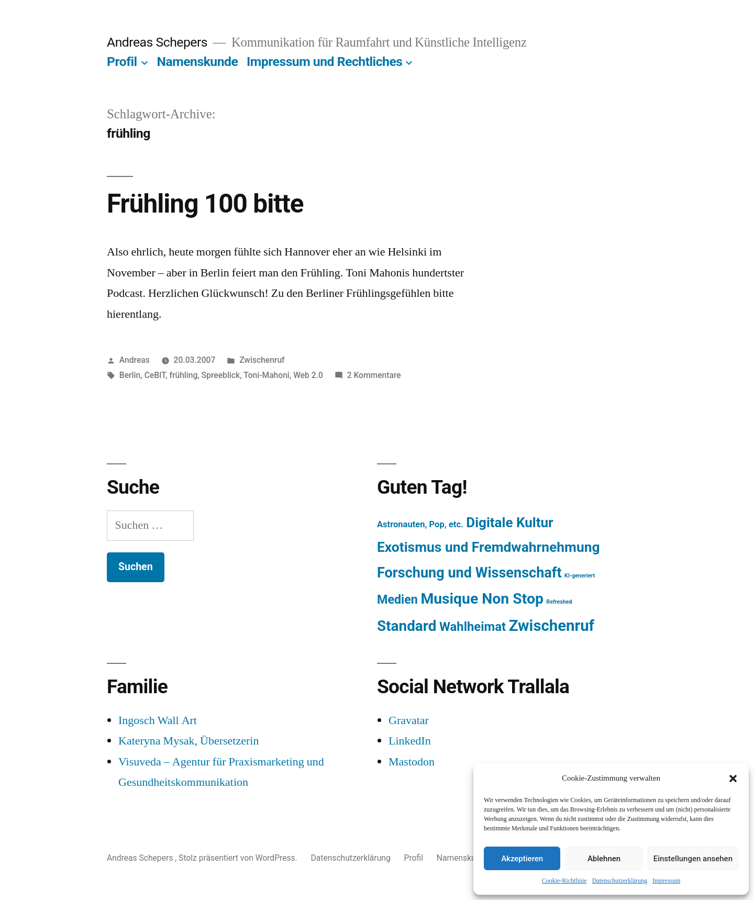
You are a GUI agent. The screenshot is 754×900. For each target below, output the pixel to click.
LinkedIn (410, 741)
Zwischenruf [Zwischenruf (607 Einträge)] (551, 626)
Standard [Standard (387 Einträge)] (406, 626)
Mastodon (412, 761)
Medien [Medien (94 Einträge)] (397, 599)
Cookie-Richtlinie (564, 881)
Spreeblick (221, 375)
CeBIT (155, 375)
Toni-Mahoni (266, 375)
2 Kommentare (374, 375)
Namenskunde (197, 61)
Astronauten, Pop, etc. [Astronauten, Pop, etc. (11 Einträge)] (420, 524)
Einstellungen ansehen (693, 858)
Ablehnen (603, 858)
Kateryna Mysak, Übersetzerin (188, 741)
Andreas (134, 360)
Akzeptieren (522, 858)
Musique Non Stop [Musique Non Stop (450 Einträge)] (482, 598)
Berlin (129, 375)
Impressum (666, 881)
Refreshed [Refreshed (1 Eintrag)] (559, 601)
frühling (183, 375)
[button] (733, 778)
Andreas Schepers (158, 42)
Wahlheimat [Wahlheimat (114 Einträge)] (472, 626)
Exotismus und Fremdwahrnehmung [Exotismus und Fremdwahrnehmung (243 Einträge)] (488, 547)
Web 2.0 (308, 375)
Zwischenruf (261, 360)
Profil (122, 61)
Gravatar (409, 720)
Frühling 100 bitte (205, 203)
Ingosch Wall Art (157, 720)
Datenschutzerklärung (619, 881)
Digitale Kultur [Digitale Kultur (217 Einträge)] (509, 522)
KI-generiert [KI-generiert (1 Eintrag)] (579, 575)
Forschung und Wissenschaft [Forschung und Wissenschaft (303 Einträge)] (469, 572)
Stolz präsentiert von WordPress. (239, 858)
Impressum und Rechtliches (324, 61)
